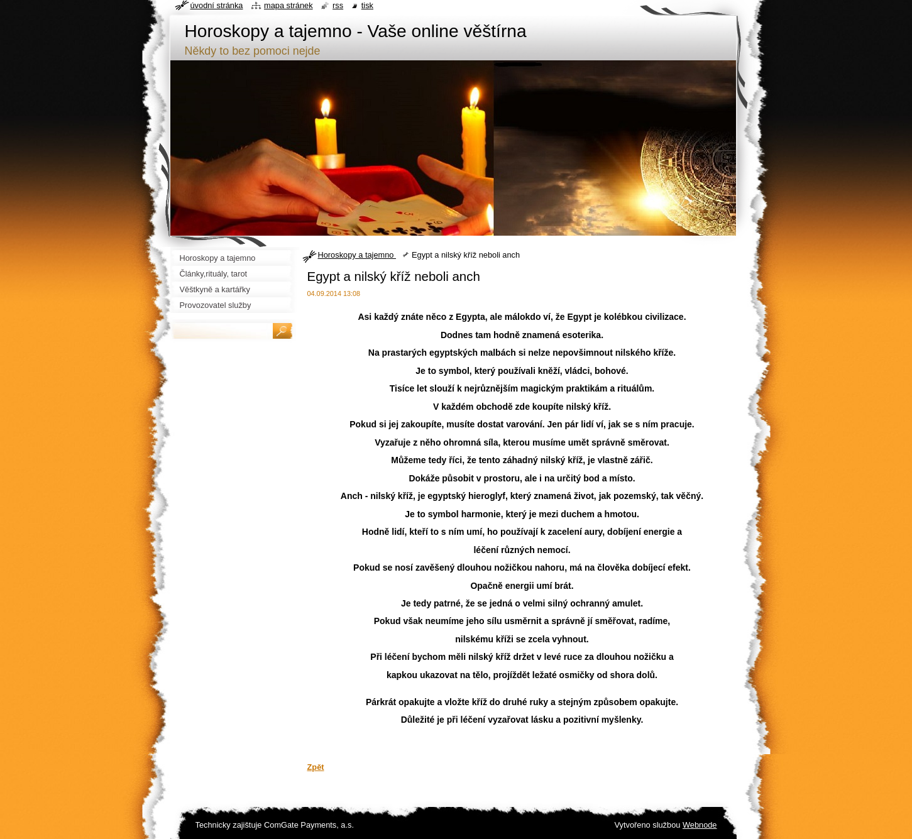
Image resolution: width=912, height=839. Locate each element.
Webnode (700, 825)
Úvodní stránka (216, 5)
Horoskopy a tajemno (357, 255)
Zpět (315, 767)
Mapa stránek (288, 5)
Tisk (367, 5)
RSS (337, 5)
